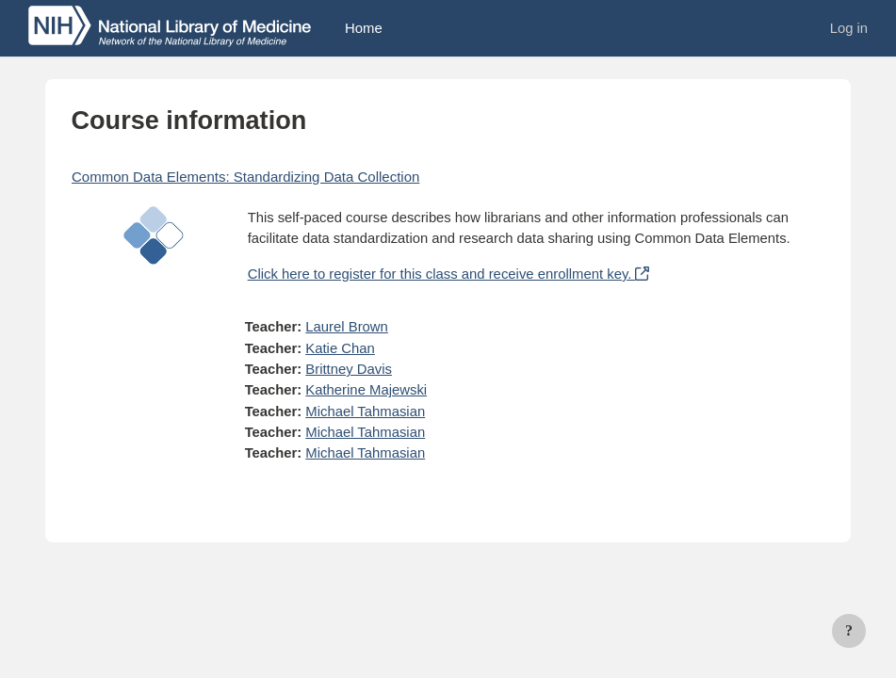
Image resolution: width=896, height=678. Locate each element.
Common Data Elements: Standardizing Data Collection (245, 177)
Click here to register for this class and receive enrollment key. (448, 274)
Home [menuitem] (364, 28)
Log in (848, 28)
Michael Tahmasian (365, 411)
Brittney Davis (348, 369)
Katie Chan (340, 348)
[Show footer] (849, 631)
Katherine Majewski (366, 389)
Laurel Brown (346, 326)
